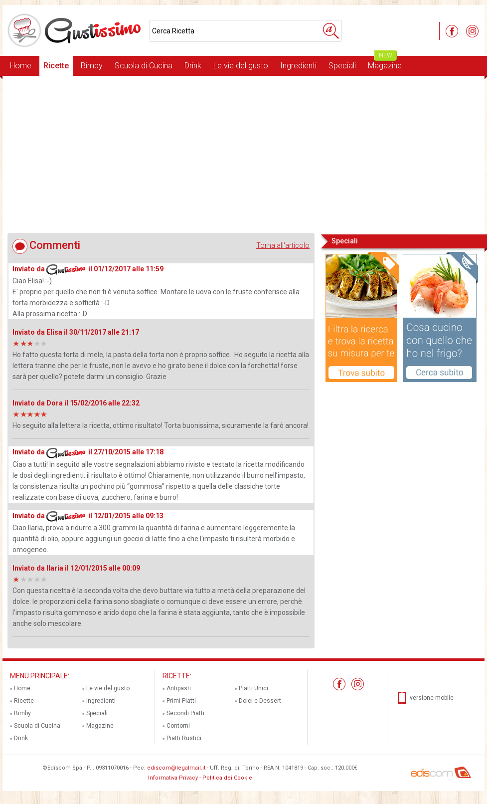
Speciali (342, 65)
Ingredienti (298, 65)
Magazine (385, 63)
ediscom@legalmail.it (176, 768)
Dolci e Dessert (260, 700)
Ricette (56, 65)
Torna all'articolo (283, 245)
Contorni (178, 725)
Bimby (92, 65)
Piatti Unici (253, 688)
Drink (192, 65)
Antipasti (178, 688)
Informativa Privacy (173, 778)
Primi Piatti (181, 700)
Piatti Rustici (183, 738)
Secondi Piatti (185, 713)
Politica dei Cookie (227, 778)
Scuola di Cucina (143, 65)
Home (20, 65)
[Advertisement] (243, 154)
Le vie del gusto (240, 65)
